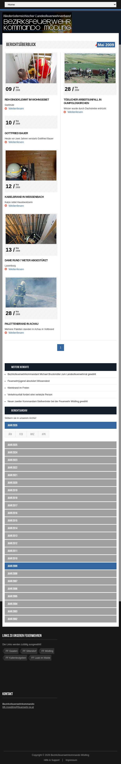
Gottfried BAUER (16, 133)
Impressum (71, 760)
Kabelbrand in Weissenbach (24, 196)
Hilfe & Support (52, 760)
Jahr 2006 (12, 588)
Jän (10, 434)
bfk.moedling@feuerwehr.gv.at (18, 707)
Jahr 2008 (12, 573)
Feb (21, 434)
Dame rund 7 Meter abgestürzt (26, 260)
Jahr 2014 (12, 528)
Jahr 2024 (12, 452)
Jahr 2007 (12, 581)
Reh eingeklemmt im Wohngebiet (27, 99)
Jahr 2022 (12, 467)
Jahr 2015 (12, 520)
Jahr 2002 (12, 619)
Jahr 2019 (12, 490)
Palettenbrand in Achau (21, 323)
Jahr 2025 (12, 444)
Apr (44, 434)
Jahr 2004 (12, 603)
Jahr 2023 (12, 460)
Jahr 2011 (12, 550)
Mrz (32, 434)
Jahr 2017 (12, 505)
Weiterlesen (16, 108)
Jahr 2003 (12, 611)
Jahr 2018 (12, 497)
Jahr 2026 (12, 425)
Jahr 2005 (12, 596)
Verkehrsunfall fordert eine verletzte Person (30, 394)
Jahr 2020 (12, 482)
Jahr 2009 (12, 566)
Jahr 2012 (12, 543)
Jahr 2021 (12, 475)
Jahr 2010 (12, 558)
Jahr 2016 (12, 513)
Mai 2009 (105, 45)
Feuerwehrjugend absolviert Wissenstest (29, 381)
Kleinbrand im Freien (18, 387)
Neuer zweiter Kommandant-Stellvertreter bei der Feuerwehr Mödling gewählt (48, 401)
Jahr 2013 (12, 535)
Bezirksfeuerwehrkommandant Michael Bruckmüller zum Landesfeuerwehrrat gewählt (52, 374)
